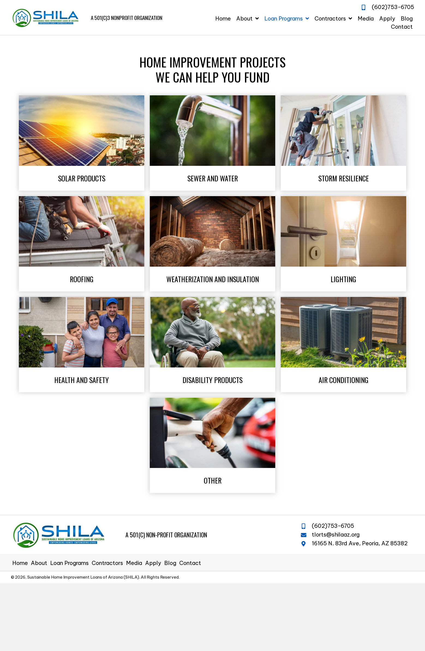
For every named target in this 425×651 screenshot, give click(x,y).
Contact (190, 563)
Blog (170, 563)
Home (20, 563)
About (39, 563)
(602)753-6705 (333, 525)
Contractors (107, 563)
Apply (153, 563)
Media (134, 563)
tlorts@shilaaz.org (336, 534)
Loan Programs (69, 563)
